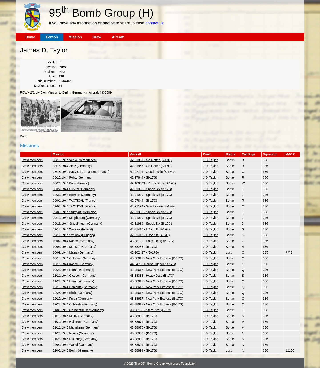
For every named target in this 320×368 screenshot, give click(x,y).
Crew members (32, 160)
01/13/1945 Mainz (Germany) (73, 316)
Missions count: (45, 85)
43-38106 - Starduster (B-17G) (151, 310)
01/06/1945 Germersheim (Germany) (78, 310)
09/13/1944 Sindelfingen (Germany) (77, 223)
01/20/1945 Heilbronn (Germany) (75, 321)
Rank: (51, 62)
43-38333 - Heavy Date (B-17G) (152, 275)
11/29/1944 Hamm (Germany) (73, 281)
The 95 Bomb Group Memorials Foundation (165, 363)
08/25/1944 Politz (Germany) (72, 177)
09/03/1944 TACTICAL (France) (74, 206)
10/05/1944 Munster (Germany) (74, 246)
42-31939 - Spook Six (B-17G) (151, 189)
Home (30, 37)
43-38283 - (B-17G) (143, 246)
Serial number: (45, 81)
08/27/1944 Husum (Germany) (74, 189)
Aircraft (118, 37)
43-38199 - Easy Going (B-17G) (152, 241)
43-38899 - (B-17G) (143, 316)
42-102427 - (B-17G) (144, 252)
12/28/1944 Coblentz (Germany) (75, 304)
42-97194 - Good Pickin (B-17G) (152, 171)
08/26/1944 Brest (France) (71, 183)
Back (23, 136)
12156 (290, 350)
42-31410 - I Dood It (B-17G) (150, 229)
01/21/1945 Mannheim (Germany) (76, 327)
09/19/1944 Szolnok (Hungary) (74, 235)
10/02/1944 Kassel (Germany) (73, 241)
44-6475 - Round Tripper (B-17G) (153, 264)
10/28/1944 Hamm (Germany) (73, 270)
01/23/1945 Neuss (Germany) (73, 333)
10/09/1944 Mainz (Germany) (73, 252)
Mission (75, 37)
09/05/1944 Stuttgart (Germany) (75, 212)
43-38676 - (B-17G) (143, 321)
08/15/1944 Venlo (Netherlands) (75, 160)
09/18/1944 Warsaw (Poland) (73, 229)
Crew (96, 37)
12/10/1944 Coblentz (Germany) (75, 287)
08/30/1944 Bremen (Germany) (74, 195)
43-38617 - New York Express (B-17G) (156, 258)
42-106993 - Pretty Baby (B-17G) (153, 183)
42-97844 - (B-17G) (143, 177)
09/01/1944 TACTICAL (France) (74, 200)
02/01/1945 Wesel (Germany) (73, 344)
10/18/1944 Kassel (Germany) (73, 264)
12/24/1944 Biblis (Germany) (72, 293)
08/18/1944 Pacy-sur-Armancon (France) (81, 171)
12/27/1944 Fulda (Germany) (73, 298)
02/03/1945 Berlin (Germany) (73, 350)
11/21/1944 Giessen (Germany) (74, 275)
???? (289, 252)
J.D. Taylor (210, 160)
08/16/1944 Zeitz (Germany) (72, 166)
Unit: (52, 76)
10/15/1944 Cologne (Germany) (74, 258)
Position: (50, 71)
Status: (51, 67)
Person (52, 37)
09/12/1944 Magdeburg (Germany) (77, 218)
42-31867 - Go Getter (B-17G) (151, 160)
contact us (154, 23)
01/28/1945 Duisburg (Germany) (75, 339)
